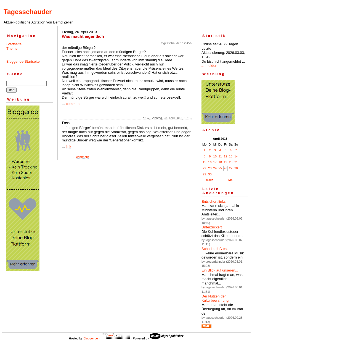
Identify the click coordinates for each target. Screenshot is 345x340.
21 (236, 162)
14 (236, 156)
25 (220, 168)
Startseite (14, 44)
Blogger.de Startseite (23, 61)
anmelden (209, 66)
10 (215, 156)
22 (204, 168)
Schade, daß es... (215, 249)
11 (220, 156)
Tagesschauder (28, 11)
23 (209, 168)
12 (225, 156)
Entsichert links (213, 201)
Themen (13, 48)
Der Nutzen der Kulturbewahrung (215, 298)
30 (209, 174)
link (68, 146)
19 (225, 162)
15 (204, 162)
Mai (230, 179)
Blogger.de (90, 338)
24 (215, 168)
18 (220, 162)
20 (230, 162)
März (209, 179)
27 (230, 168)
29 (204, 174)
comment (73, 104)
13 (230, 156)
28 (236, 168)
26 (225, 168)
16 (209, 162)
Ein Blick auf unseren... (219, 270)
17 (215, 162)
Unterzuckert (211, 227)
